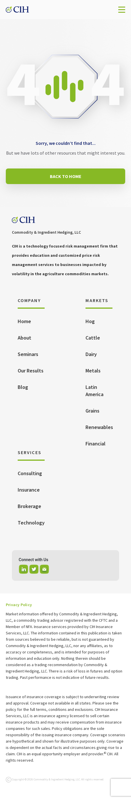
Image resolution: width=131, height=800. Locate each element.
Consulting (30, 473)
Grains (92, 410)
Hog (90, 321)
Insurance (29, 489)
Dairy (91, 354)
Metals (93, 370)
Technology (31, 522)
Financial (95, 443)
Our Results (30, 370)
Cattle (92, 337)
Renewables (99, 427)
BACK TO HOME (65, 176)
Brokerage (29, 506)
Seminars (28, 354)
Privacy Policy (19, 604)
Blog (23, 387)
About (24, 337)
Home (24, 321)
